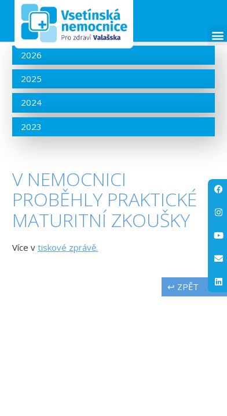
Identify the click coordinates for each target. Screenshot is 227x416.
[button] (217, 35)
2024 (31, 102)
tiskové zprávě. (68, 247)
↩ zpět (183, 286)
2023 (31, 126)
